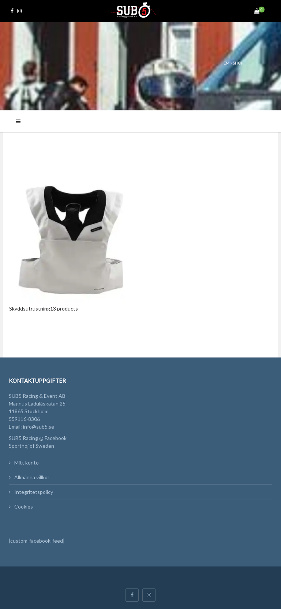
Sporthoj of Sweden (31, 446)
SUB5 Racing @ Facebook (38, 438)
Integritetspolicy (33, 492)
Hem (225, 62)
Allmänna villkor (31, 477)
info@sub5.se (38, 426)
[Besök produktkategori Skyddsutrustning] (72, 246)
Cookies (23, 506)
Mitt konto (26, 462)
